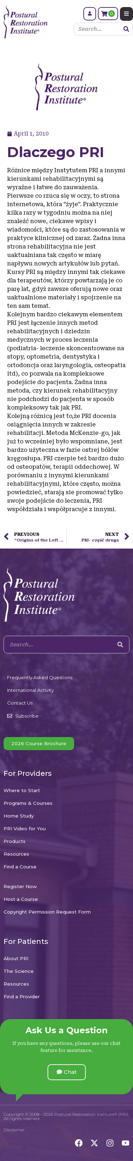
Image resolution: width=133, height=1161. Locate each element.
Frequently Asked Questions (39, 677)
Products (15, 841)
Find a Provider (22, 996)
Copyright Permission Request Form (47, 912)
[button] (67, 1072)
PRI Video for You (25, 828)
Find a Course (20, 866)
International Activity (30, 690)
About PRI (16, 958)
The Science (19, 971)
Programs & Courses (28, 803)
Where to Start (22, 790)
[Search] (126, 29)
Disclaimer (14, 1129)
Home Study (19, 816)
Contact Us (20, 703)
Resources (16, 854)
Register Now (20, 886)
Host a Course (21, 899)
